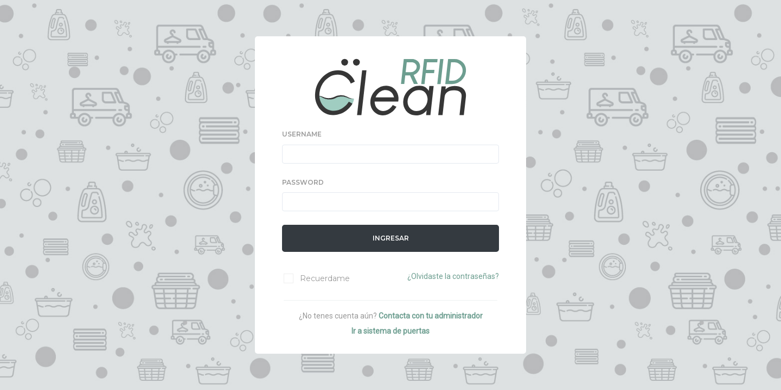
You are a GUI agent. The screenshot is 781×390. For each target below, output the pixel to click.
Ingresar (391, 238)
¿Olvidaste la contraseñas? (453, 276)
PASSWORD (303, 182)
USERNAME (302, 134)
